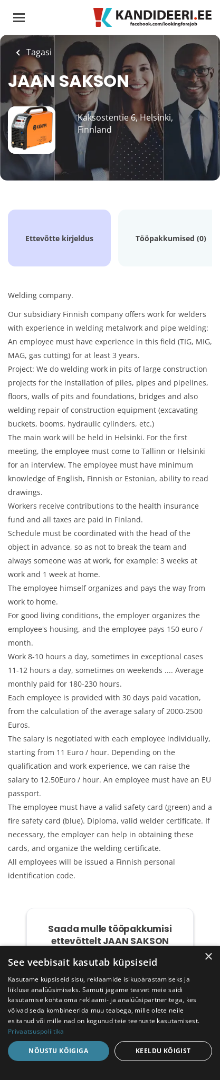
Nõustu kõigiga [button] (58, 1050)
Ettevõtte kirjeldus (59, 238)
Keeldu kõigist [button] (163, 1050)
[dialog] (110, 1013)
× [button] (208, 957)
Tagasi (38, 52)
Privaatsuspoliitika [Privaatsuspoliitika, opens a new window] (36, 1031)
